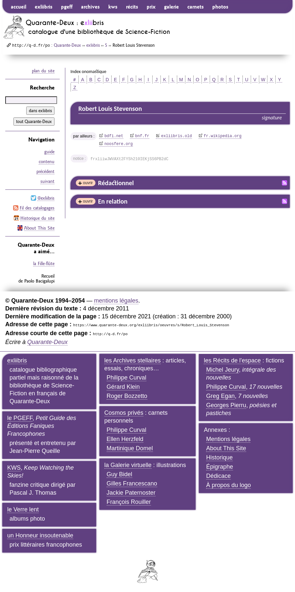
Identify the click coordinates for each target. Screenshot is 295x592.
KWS (14, 467)
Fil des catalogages (37, 207)
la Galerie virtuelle (128, 464)
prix (151, 7)
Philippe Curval (126, 377)
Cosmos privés (123, 412)
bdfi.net (113, 136)
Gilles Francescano (132, 483)
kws (112, 7)
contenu (46, 161)
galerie (171, 7)
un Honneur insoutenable (40, 535)
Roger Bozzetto (127, 395)
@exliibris (45, 198)
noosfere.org (118, 144)
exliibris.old (176, 136)
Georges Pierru (226, 405)
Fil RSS (284, 183)
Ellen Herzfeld (125, 438)
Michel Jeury (222, 369)
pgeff (67, 7)
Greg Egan (220, 395)
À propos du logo (228, 484)
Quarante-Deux (67, 45)
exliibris (44, 7)
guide (49, 151)
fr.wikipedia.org (223, 136)
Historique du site (37, 217)
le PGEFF (19, 417)
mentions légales (116, 300)
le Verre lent (23, 509)
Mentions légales (228, 438)
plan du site (43, 70)
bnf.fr (142, 136)
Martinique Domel (130, 448)
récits (132, 7)
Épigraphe (219, 466)
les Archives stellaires (132, 360)
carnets (195, 7)
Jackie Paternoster (131, 492)
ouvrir (88, 183)
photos (220, 7)
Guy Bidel (119, 474)
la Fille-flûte (43, 263)
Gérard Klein (123, 386)
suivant (47, 181)
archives (90, 7)
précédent (45, 171)
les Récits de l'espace (232, 360)
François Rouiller (129, 501)
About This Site (39, 227)
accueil (18, 7)
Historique (219, 457)
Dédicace (218, 475)
